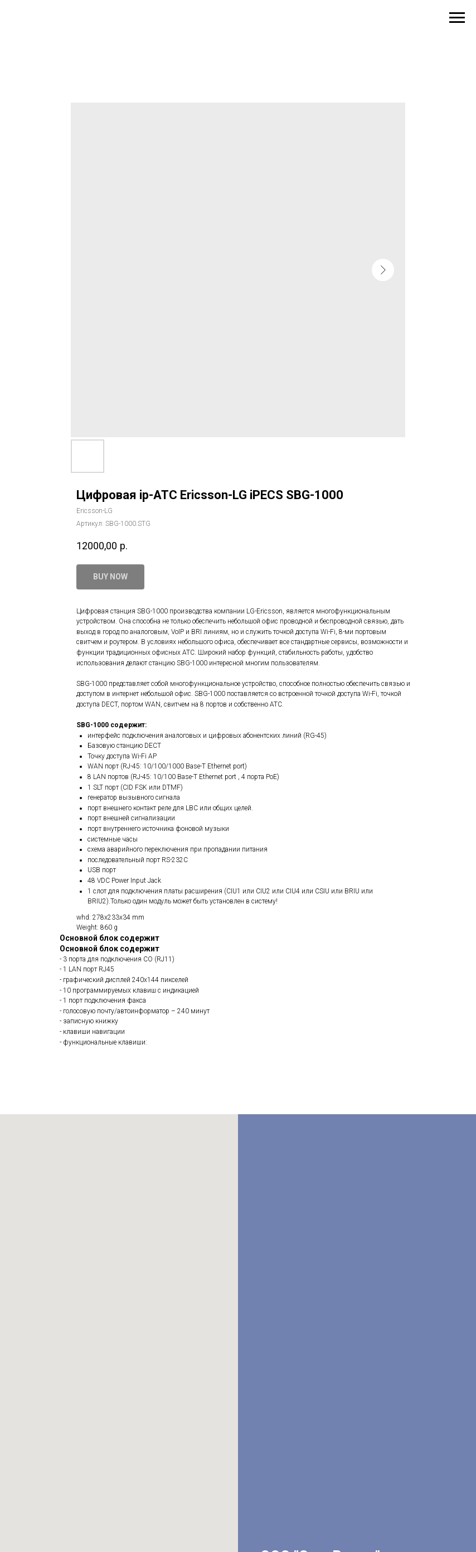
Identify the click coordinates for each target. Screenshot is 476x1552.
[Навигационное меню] (457, 17)
